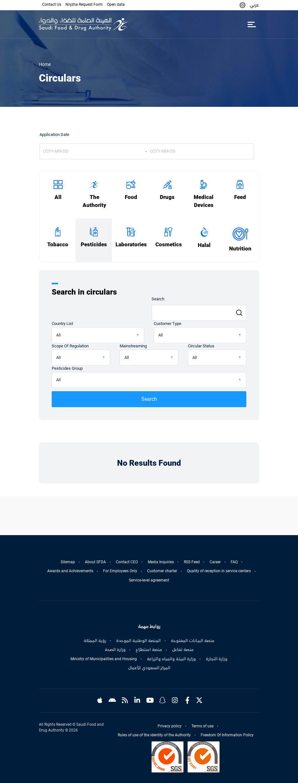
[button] (242, 5)
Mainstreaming (133, 346)
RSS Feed (192, 562)
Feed (240, 197)
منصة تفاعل (183, 649)
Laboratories (131, 244)
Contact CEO (127, 562)
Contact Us (51, 4)
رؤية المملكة (95, 640)
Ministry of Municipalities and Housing (104, 659)
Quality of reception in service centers (219, 571)
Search (158, 299)
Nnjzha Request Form (84, 4)
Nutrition (240, 249)
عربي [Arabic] (254, 4)
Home (45, 64)
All (58, 197)
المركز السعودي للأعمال (149, 668)
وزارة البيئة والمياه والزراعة (171, 659)
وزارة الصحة (115, 649)
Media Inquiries (161, 562)
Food (131, 197)
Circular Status (201, 346)
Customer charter (162, 571)
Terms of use (202, 726)
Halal (204, 245)
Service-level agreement (149, 580)
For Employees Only (120, 571)
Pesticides (94, 244)
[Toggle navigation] (251, 24)
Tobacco (57, 244)
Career (215, 562)
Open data (116, 4)
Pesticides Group (67, 368)
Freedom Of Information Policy (227, 735)
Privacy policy (170, 726)
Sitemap (68, 562)
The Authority (94, 201)
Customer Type (167, 323)
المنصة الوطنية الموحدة (138, 640)
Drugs (167, 197)
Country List (62, 323)
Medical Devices (203, 201)
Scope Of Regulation (70, 346)
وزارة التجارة (216, 659)
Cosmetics (168, 244)
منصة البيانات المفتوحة (192, 640)
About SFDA (95, 562)
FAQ (234, 562)
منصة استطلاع (149, 649)
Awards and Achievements (70, 571)
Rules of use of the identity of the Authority (154, 735)
